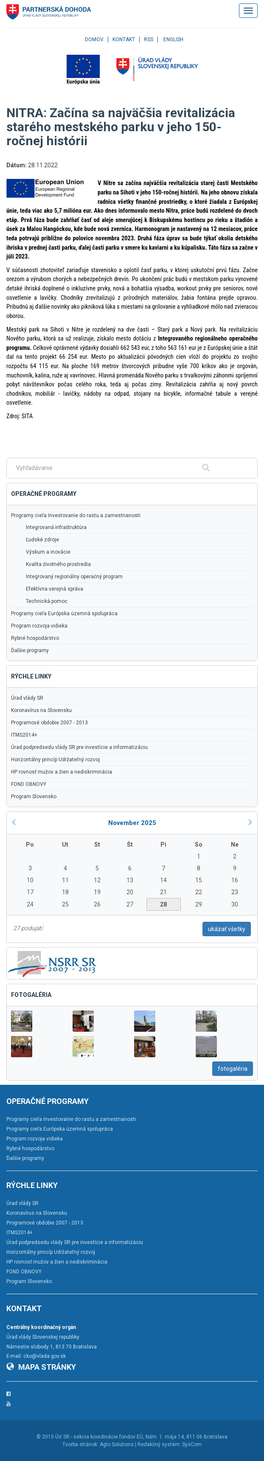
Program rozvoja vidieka (39, 626)
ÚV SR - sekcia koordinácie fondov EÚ (99, 1437)
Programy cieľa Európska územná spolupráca (64, 613)
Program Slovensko (33, 796)
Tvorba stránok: (80, 1444)
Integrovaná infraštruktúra (56, 527)
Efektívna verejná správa (54, 589)
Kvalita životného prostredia (58, 564)
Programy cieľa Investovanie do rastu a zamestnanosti (75, 515)
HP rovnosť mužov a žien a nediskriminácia (61, 772)
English (173, 39)
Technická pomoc (46, 601)
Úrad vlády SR (27, 698)
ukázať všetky (226, 929)
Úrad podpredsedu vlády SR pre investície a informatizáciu (79, 747)
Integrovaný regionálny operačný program (74, 577)
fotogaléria (232, 1068)
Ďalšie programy (30, 650)
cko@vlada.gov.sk (44, 1356)
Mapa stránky (41, 1366)
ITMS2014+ (24, 735)
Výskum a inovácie (48, 552)
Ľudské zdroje (42, 540)
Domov (94, 39)
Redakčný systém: (159, 1444)
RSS (148, 39)
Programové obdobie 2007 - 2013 (49, 723)
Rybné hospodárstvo (35, 638)
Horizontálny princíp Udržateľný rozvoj (55, 760)
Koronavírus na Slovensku (41, 710)
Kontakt (123, 39)
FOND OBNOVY (28, 784)
